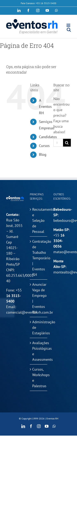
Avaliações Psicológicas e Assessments (38, 351)
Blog (42, 154)
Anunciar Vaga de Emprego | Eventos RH (38, 298)
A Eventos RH (45, 106)
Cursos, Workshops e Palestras (38, 377)
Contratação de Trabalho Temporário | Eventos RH (38, 258)
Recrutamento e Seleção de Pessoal (38, 220)
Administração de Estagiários (38, 327)
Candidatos (48, 136)
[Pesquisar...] (58, 143)
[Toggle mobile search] (69, 29)
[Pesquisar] (67, 143)
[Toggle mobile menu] (69, 25)
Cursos (44, 145)
